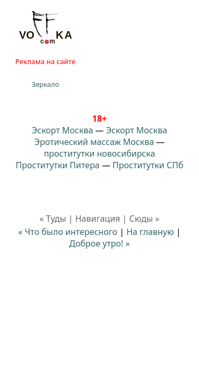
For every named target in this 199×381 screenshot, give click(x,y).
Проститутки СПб (148, 165)
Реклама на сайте (45, 61)
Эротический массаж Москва (94, 142)
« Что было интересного (67, 232)
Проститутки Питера (58, 165)
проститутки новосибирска (99, 153)
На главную (150, 232)
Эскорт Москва (62, 130)
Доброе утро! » (99, 243)
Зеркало (45, 84)
